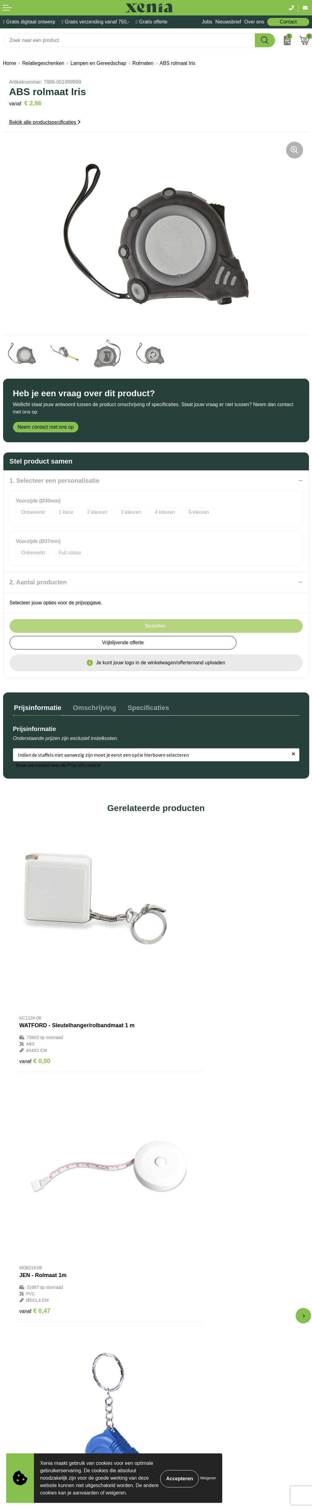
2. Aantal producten (38, 582)
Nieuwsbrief (228, 21)
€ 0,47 (178, 1011)
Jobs (207, 21)
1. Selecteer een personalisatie (54, 480)
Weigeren (208, 1478)
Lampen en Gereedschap (98, 63)
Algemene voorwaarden (29, 1367)
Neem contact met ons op (46, 427)
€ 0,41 (35, 1201)
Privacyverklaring (22, 1386)
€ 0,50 (35, 1011)
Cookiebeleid (17, 1377)
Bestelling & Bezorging (184, 1285)
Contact (288, 21)
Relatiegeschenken (43, 63)
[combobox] (129, 40)
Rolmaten (142, 63)
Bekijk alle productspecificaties (45, 122)
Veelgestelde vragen (181, 1304)
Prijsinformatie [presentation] (36, 707)
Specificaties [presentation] (143, 707)
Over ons (254, 21)
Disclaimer (14, 1395)
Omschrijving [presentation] (91, 707)
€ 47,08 (180, 1214)
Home (9, 63)
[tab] (36, 708)
